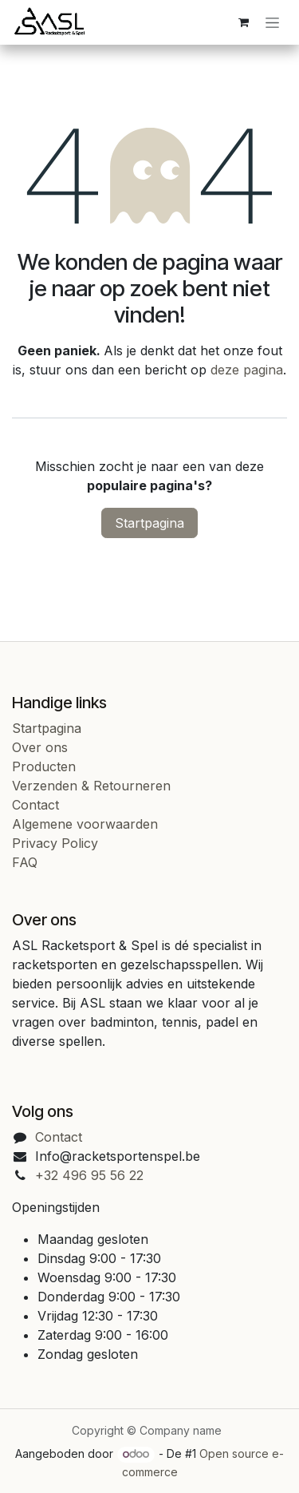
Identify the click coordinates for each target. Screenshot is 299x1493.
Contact (35, 805)
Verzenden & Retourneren (91, 786)
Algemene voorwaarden (85, 824)
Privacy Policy (55, 843)
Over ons (40, 747)
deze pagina (246, 370)
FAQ (24, 862)
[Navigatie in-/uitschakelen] (272, 22)
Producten (44, 766)
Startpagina (149, 523)
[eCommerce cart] (243, 22)
